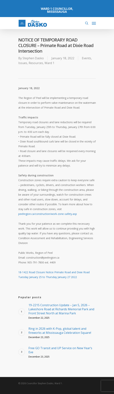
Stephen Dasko (33, 58)
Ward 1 (49, 63)
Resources (36, 63)
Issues (22, 63)
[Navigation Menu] (94, 23)
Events (86, 58)
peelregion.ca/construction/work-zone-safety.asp (47, 214)
